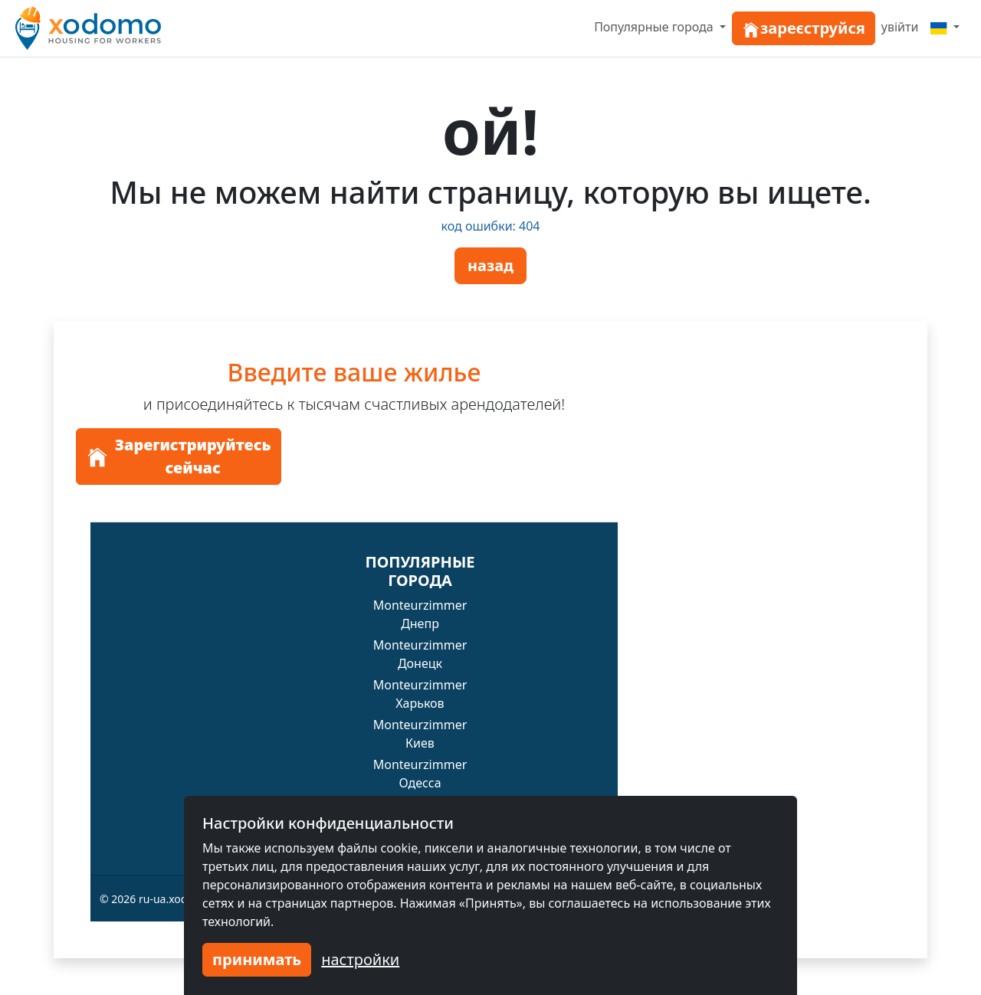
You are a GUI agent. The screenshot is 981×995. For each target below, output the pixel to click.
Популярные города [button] (655, 26)
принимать (256, 959)
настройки (360, 959)
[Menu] (945, 26)
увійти (900, 26)
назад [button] (490, 265)
